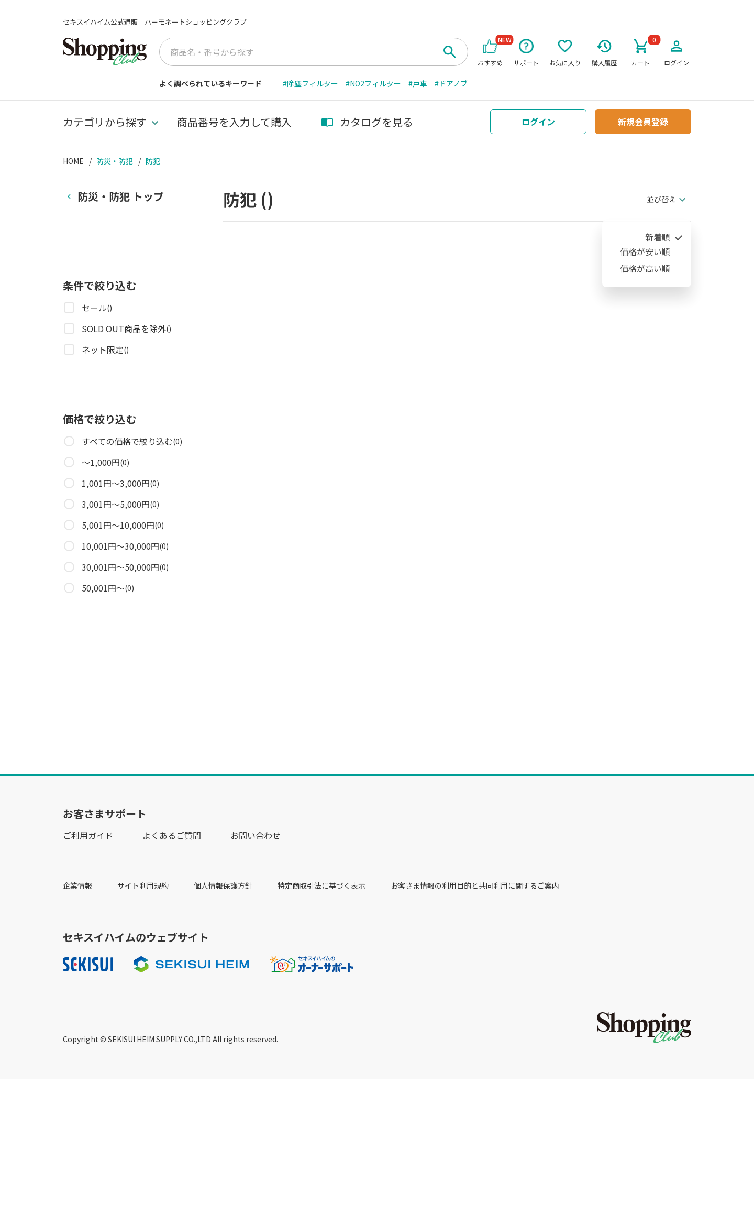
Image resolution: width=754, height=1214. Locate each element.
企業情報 (77, 885)
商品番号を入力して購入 (234, 121)
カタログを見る (367, 121)
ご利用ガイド (88, 835)
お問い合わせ (255, 835)
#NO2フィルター (373, 83)
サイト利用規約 (143, 885)
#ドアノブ (451, 83)
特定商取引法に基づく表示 (321, 885)
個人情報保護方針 (223, 885)
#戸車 (417, 83)
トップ (120, 196)
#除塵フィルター (310, 83)
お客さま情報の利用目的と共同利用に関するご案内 (475, 885)
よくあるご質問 (171, 835)
